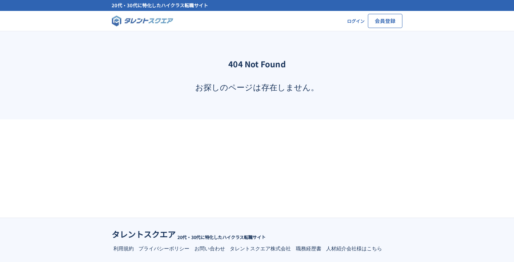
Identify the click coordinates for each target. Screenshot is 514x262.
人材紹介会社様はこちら (354, 248)
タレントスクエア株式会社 (260, 248)
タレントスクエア (144, 234)
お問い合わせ (209, 248)
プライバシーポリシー (163, 248)
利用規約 (123, 248)
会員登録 (385, 20)
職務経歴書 (308, 248)
